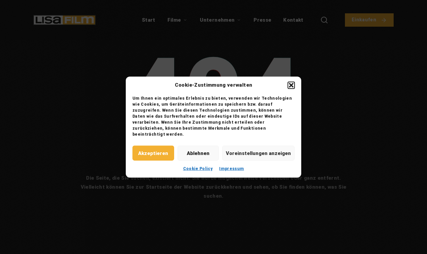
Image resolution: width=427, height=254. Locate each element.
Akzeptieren (153, 153)
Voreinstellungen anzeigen (258, 153)
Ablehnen (198, 153)
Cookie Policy (198, 168)
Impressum (231, 168)
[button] (291, 85)
